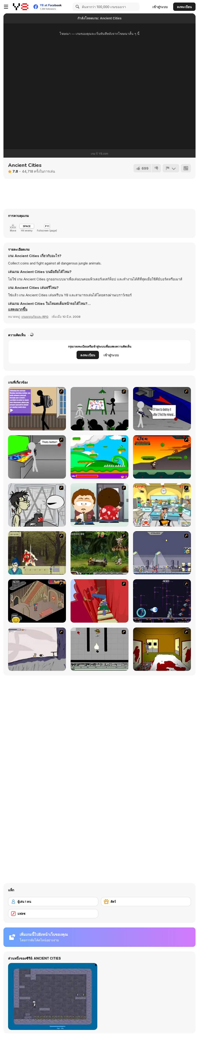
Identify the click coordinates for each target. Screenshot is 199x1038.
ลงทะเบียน (184, 7)
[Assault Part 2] (162, 408)
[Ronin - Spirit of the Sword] (37, 553)
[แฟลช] (53, 913)
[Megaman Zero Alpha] (162, 553)
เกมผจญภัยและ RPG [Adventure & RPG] (34, 316)
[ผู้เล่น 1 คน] (53, 901)
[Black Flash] (99, 649)
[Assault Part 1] (99, 408)
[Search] (77, 7)
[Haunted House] (37, 601)
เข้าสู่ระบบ (160, 7)
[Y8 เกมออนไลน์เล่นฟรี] (20, 6)
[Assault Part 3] (37, 457)
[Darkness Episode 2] (162, 649)
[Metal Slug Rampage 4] (99, 553)
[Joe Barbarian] (162, 457)
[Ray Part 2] (99, 505)
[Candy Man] (99, 457)
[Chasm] (99, 601)
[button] (17, 309)
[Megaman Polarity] (162, 601)
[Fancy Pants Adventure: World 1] (37, 649)
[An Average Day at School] (37, 408)
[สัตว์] (146, 901)
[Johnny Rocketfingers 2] (37, 505)
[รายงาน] (171, 168)
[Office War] (162, 505)
